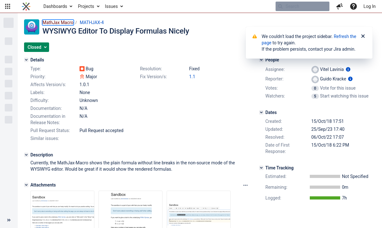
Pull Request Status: (50, 130)
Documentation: (46, 108)
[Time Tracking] (261, 168)
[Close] (363, 36)
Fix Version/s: (153, 76)
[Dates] (261, 112)
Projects (86, 6)
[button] (7, 6)
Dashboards (55, 6)
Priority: (38, 76)
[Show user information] (348, 69)
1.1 (192, 76)
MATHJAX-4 (92, 22)
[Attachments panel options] (245, 185)
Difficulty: (39, 100)
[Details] (26, 60)
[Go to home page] (26, 6)
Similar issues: (44, 138)
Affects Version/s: (48, 84)
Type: (35, 68)
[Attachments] (26, 185)
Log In (370, 6)
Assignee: (275, 69)
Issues (111, 6)
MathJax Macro (57, 22)
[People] (261, 60)
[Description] (26, 155)
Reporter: (274, 78)
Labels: (37, 92)
